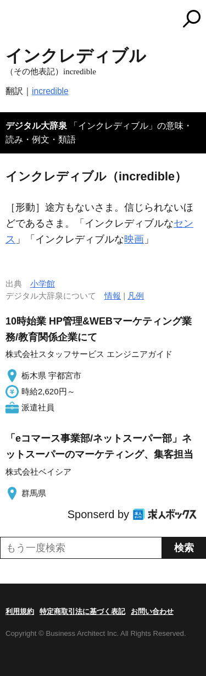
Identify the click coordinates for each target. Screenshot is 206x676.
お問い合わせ (152, 611)
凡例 (135, 295)
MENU (13, 20)
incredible (50, 91)
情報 (112, 295)
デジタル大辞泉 (36, 125)
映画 (134, 239)
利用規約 (19, 611)
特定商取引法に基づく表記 (82, 611)
